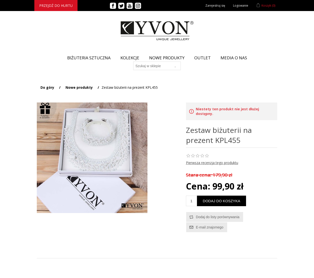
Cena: (198, 186)
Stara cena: (198, 175)
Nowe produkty (166, 58)
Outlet (202, 58)
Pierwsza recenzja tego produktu (212, 162)
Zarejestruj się (215, 5)
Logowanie (240, 5)
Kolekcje (129, 58)
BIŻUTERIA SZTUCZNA (89, 58)
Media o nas (234, 58)
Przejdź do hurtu (56, 5)
